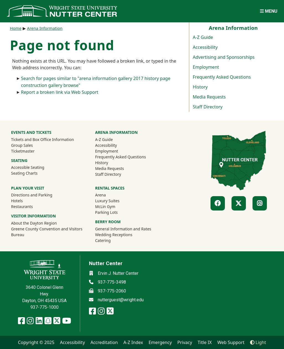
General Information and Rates (123, 228)
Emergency (160, 342)
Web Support (230, 342)
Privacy (184, 342)
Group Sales (22, 145)
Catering (103, 240)
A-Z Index (133, 342)
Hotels (17, 200)
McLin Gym (105, 206)
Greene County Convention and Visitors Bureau (46, 231)
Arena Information (44, 28)
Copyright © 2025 (36, 342)
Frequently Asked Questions (222, 77)
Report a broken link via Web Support (59, 92)
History (200, 87)
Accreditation (104, 342)
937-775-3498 (112, 282)
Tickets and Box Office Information (42, 139)
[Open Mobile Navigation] (269, 11)
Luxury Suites (107, 200)
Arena (100, 195)
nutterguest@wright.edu (121, 299)
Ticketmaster (30, 151)
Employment (206, 67)
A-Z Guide (203, 37)
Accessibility (205, 47)
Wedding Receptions (113, 234)
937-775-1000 (44, 307)
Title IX (205, 342)
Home (16, 28)
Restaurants (22, 206)
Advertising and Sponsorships (224, 57)
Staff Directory (208, 107)
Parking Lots (106, 212)
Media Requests (209, 97)
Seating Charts (24, 173)
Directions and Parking (31, 195)
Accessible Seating (27, 167)
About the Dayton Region (34, 223)
